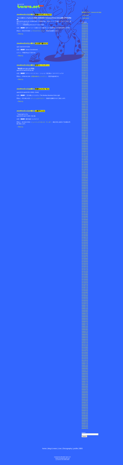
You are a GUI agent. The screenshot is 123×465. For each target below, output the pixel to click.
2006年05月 (85, 373)
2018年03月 (85, 148)
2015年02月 (85, 206)
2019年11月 (85, 116)
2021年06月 (85, 98)
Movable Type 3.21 (66, 457)
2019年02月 (85, 130)
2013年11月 (85, 231)
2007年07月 (85, 350)
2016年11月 (85, 172)
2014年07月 (85, 218)
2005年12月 (85, 381)
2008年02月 (85, 339)
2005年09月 (85, 386)
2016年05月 (85, 182)
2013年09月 (85, 234)
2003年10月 (85, 414)
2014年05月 (85, 221)
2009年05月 (85, 316)
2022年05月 (85, 85)
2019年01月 (85, 132)
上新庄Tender (40, 111)
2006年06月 (85, 371)
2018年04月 (85, 146)
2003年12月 (85, 412)
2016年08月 (85, 177)
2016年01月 (85, 189)
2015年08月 (85, 197)
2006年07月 (85, 370)
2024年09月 (85, 40)
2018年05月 (85, 145)
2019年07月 (85, 122)
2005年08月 (85, 388)
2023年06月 (85, 64)
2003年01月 (85, 422)
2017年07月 (85, 159)
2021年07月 (85, 96)
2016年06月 (85, 180)
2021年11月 (85, 91)
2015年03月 (85, 205)
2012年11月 (85, 250)
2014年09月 (85, 214)
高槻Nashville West (42, 89)
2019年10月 (85, 117)
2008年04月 (85, 336)
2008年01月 (85, 341)
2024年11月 (85, 36)
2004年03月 (85, 407)
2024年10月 (85, 38)
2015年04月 (85, 203)
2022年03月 (85, 88)
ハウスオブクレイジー (38, 31)
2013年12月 (85, 229)
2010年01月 (85, 303)
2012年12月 (85, 248)
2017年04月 (85, 164)
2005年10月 (85, 384)
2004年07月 (85, 402)
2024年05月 (86, 15)
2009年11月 (85, 307)
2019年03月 (85, 129)
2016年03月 (85, 185)
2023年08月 (85, 61)
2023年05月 (85, 65)
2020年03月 (85, 109)
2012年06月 (85, 258)
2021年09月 (85, 95)
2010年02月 (85, 302)
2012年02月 (85, 265)
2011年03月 (85, 281)
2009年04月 (85, 318)
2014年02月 (85, 226)
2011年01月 (85, 284)
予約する (20, 34)
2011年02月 (85, 282)
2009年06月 (85, 315)
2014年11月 (85, 211)
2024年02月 (85, 51)
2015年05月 (85, 201)
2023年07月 (85, 62)
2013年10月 (85, 232)
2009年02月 (85, 321)
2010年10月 (85, 289)
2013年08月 (85, 235)
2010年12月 (85, 286)
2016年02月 (85, 187)
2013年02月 (85, 245)
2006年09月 (85, 367)
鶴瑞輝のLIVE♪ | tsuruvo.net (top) (91, 12)
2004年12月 (85, 399)
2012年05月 (85, 260)
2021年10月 (85, 93)
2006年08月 (85, 368)
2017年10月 (85, 156)
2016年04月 (85, 184)
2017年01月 (85, 169)
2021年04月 (85, 101)
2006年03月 (85, 376)
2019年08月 (85, 121)
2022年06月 (85, 83)
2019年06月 (85, 124)
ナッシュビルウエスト (38, 98)
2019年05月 (85, 125)
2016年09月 (85, 176)
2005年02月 (85, 397)
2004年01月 (85, 410)
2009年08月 (85, 312)
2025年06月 (85, 25)
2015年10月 (85, 193)
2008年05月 (85, 334)
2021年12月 (85, 90)
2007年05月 (85, 354)
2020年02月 (85, 111)
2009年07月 (85, 313)
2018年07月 (85, 142)
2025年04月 (85, 28)
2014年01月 (85, 227)
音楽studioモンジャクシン (39, 76)
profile (75, 448)
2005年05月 (85, 392)
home (44, 448)
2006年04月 (85, 375)
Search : (84, 432)
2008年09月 (85, 328)
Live (59, 448)
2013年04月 (85, 242)
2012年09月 (85, 253)
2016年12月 (85, 171)
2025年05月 (85, 27)
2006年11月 (85, 363)
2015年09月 (85, 195)
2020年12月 (85, 104)
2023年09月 (85, 59)
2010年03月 (85, 300)
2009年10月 (85, 308)
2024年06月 (85, 44)
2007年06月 (85, 352)
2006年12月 (85, 362)
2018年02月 (85, 150)
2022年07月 (85, 82)
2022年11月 (85, 75)
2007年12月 (85, 342)
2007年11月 (85, 344)
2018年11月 (85, 135)
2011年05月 (85, 278)
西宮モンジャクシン (42, 65)
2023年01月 (85, 72)
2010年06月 (85, 295)
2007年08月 (85, 349)
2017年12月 (85, 153)
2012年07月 (85, 256)
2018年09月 (85, 138)
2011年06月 (85, 276)
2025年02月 (85, 31)
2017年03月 (85, 166)
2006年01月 (85, 380)
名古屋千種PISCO (41, 43)
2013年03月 (85, 244)
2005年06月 (85, 391)
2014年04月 (85, 223)
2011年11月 (85, 269)
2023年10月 (85, 57)
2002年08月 (85, 426)
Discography (67, 448)
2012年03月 (85, 263)
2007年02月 (85, 358)
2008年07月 (85, 331)
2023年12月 (85, 54)
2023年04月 (85, 67)
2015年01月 (85, 208)
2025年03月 (85, 30)
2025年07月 (85, 23)
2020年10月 (85, 108)
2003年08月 (85, 417)
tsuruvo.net (20, 4)
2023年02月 (85, 70)
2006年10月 (85, 365)
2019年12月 (85, 114)
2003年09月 (85, 415)
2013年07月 (85, 237)
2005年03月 (85, 396)
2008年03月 (85, 337)
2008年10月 (85, 326)
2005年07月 (85, 389)
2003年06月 (85, 418)
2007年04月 (85, 355)
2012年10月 (85, 252)
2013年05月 (85, 240)
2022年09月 (85, 78)
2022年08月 (85, 80)
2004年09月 (85, 401)
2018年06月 (85, 143)
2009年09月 (85, 310)
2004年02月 (85, 409)
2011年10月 (85, 271)
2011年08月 (85, 274)
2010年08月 (85, 292)
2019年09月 (85, 119)
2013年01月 (85, 247)
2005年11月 (85, 383)
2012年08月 (85, 255)
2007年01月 (85, 360)
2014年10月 (85, 213)
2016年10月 (85, 174)
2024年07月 (85, 43)
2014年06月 (85, 219)
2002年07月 (85, 428)
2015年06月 (85, 200)
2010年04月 (85, 299)
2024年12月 (85, 35)
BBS (81, 448)
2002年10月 (85, 425)
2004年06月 (85, 404)
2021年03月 (85, 103)
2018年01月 (85, 151)
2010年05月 (85, 297)
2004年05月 (85, 405)
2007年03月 (85, 357)
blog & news (52, 448)
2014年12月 (85, 210)
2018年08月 (85, 140)
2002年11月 (85, 423)
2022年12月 (85, 74)
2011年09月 (85, 273)
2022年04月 (85, 87)
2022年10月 (85, 77)
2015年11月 (85, 192)
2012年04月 (85, 261)
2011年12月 (85, 268)
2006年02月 (85, 378)
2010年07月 (85, 294)
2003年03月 (85, 420)
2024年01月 (85, 53)
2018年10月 (85, 137)
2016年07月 (85, 179)
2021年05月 (85, 99)
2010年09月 (85, 290)
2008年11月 (85, 324)
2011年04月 (85, 279)
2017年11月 (85, 155)
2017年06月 (85, 161)
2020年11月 (85, 106)
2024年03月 (86, 18)
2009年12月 (85, 305)
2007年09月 (85, 347)
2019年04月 (85, 127)
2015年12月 (85, 190)
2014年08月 (85, 216)
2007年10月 (85, 346)
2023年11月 (85, 56)
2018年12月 (85, 133)
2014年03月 (85, 224)
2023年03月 (85, 69)
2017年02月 (85, 167)
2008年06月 (85, 333)
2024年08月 (85, 41)
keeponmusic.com (65, 458)
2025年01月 (85, 33)
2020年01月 (85, 112)
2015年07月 (85, 198)
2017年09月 (85, 158)
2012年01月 (85, 266)
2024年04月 (85, 48)
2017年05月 (85, 163)
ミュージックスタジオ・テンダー (41, 122)
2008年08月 (85, 329)
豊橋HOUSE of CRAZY (43, 15)
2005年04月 (85, 394)
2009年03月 (85, 320)
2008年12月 (85, 323)
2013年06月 (85, 239)
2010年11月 (85, 287)
